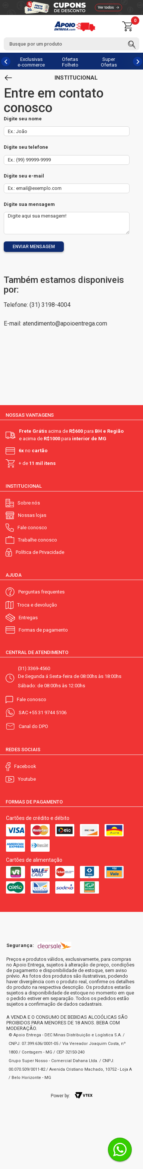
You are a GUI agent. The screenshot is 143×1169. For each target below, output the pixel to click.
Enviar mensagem (34, 246)
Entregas (28, 617)
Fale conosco (32, 527)
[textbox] (71, 43)
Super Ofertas (109, 62)
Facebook (25, 766)
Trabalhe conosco (37, 540)
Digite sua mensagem (29, 204)
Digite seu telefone (26, 147)
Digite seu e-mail (24, 176)
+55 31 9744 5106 (47, 712)
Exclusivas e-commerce (31, 62)
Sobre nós (29, 503)
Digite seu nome (23, 118)
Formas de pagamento (43, 630)
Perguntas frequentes (41, 592)
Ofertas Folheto (70, 62)
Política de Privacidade (40, 552)
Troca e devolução (37, 605)
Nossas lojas (32, 515)
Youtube (27, 779)
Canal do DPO (33, 726)
